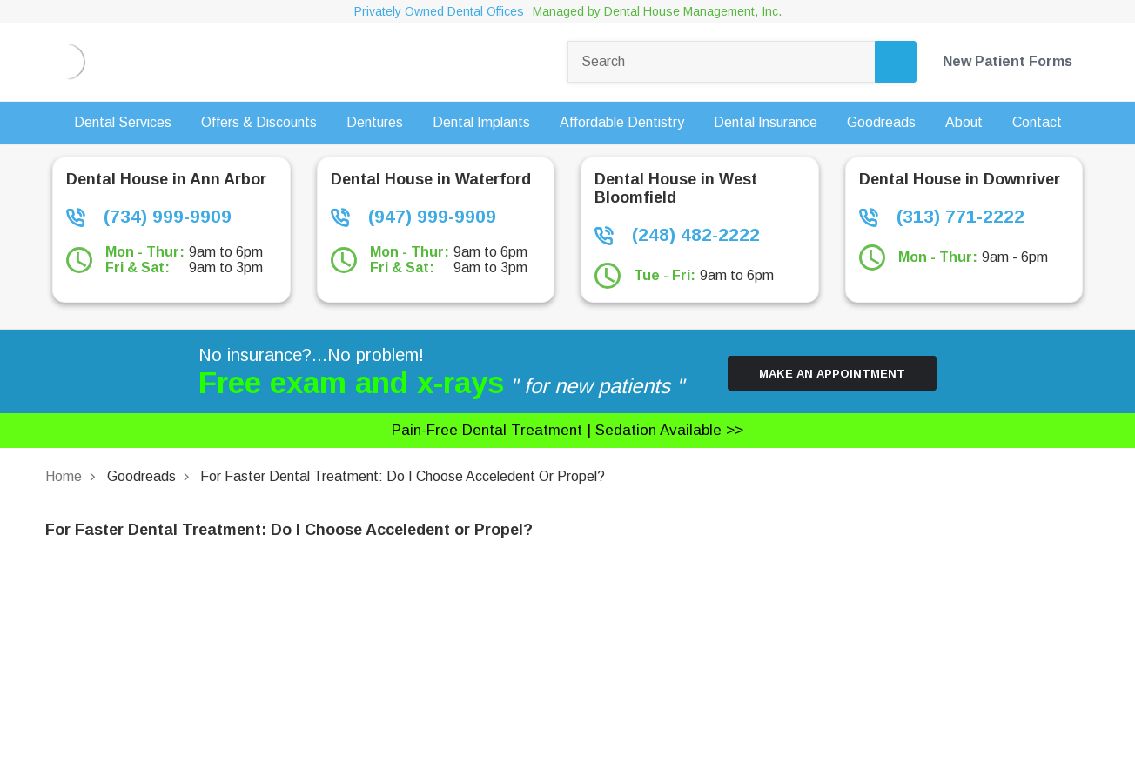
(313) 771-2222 (941, 216)
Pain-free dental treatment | (567, 430)
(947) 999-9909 (413, 216)
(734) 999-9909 (149, 216)
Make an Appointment (832, 373)
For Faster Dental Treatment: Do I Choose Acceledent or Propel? (402, 476)
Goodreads (141, 476)
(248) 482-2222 (677, 234)
